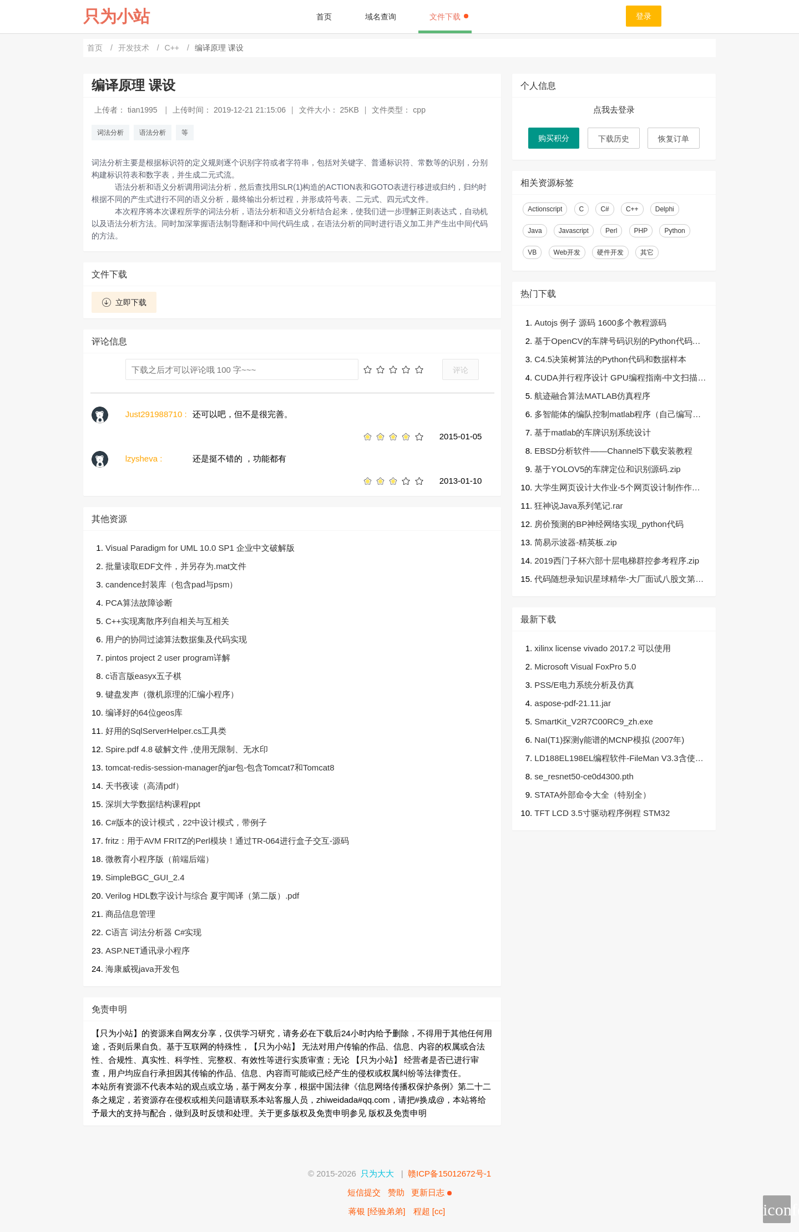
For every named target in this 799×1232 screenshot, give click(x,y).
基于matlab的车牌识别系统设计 (592, 432)
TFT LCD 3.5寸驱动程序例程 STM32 (602, 813)
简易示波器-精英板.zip (575, 542)
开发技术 (134, 47)
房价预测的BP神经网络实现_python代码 (608, 524)
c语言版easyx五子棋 (143, 676)
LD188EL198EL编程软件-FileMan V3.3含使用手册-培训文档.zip (618, 759)
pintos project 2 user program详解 (167, 657)
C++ (173, 47)
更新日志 (431, 1192)
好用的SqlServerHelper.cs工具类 (165, 731)
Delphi (664, 209)
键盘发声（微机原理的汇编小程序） (172, 694)
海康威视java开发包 (142, 969)
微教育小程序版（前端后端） (159, 859)
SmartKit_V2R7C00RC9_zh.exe (593, 721)
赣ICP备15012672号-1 (449, 1173)
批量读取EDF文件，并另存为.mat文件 (175, 566)
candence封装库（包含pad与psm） (171, 584)
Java (535, 231)
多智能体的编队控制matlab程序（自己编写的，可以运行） (613, 415)
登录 (643, 16)
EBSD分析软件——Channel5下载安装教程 (613, 450)
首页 (324, 16)
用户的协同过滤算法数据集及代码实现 (176, 639)
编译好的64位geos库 (144, 712)
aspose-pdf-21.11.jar (572, 703)
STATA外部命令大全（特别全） (592, 794)
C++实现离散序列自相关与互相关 (167, 621)
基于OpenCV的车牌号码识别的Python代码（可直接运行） (613, 342)
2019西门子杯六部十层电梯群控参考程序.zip (616, 560)
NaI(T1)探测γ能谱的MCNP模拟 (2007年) (609, 739)
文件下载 (448, 16)
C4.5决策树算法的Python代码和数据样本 (610, 359)
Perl (611, 231)
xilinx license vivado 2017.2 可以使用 (602, 648)
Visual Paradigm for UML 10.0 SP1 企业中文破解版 (200, 547)
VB (532, 252)
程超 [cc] (429, 1211)
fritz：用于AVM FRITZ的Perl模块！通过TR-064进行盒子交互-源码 (227, 840)
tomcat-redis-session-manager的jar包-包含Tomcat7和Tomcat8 (220, 767)
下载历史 (613, 138)
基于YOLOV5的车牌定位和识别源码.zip (607, 469)
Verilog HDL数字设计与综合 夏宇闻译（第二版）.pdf (202, 895)
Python (674, 231)
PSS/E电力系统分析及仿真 (584, 684)
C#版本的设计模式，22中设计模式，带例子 (186, 822)
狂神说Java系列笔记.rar (578, 505)
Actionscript (545, 209)
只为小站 (116, 16)
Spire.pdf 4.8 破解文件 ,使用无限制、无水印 (186, 749)
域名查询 (380, 16)
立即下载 (124, 302)
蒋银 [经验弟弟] (377, 1211)
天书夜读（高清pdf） (144, 785)
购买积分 (553, 138)
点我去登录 (614, 109)
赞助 (396, 1192)
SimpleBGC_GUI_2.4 (145, 877)
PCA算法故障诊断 (139, 602)
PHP (641, 231)
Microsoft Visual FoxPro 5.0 (585, 666)
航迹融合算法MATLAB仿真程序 (592, 395)
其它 (647, 252)
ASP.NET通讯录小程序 (147, 950)
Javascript (574, 231)
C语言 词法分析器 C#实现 (153, 932)
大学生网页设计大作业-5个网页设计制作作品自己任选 (617, 488)
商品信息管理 (130, 914)
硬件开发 (610, 252)
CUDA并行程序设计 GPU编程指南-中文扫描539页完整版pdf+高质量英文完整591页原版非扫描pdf (620, 378)
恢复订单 (673, 138)
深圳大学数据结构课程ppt (152, 804)
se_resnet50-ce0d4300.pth (583, 776)
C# (604, 209)
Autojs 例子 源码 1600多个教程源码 (600, 322)
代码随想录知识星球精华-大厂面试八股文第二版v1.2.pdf (619, 580)
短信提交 (364, 1192)
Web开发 (567, 252)
